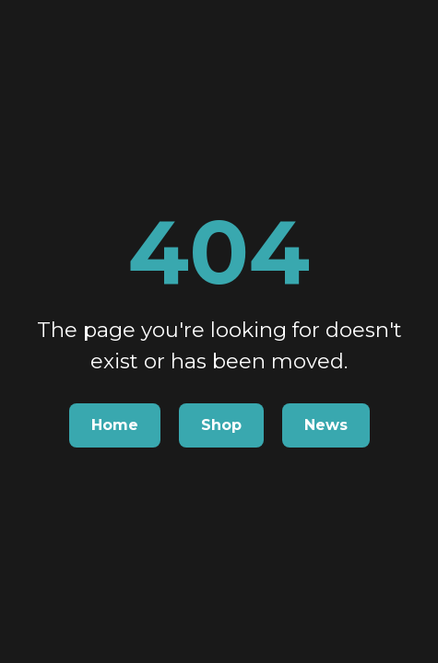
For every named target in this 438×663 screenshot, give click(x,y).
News (326, 425)
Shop (221, 425)
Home (114, 425)
